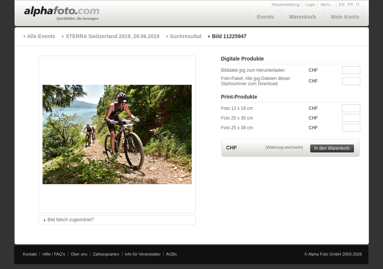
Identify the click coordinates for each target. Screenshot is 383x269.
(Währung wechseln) (284, 147)
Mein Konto (345, 17)
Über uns (79, 254)
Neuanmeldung (286, 4)
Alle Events (41, 36)
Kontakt (30, 254)
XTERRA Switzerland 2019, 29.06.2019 (113, 36)
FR (350, 4)
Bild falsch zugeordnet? (71, 219)
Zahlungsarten (106, 254)
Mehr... (327, 4)
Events (265, 17)
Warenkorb (302, 17)
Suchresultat (186, 36)
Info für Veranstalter (143, 254)
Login (310, 4)
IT (358, 4)
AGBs (171, 254)
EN (342, 4)
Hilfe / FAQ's (54, 254)
